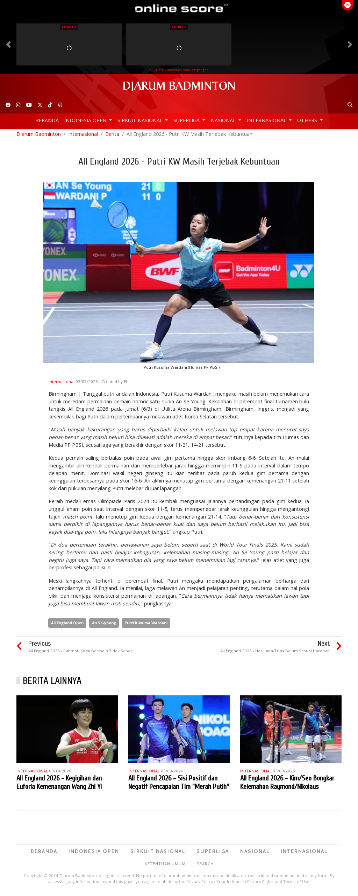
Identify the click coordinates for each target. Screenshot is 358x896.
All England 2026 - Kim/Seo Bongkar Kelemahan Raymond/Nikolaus (287, 785)
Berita (112, 136)
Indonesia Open (86, 120)
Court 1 (69, 27)
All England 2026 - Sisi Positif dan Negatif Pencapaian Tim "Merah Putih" (178, 785)
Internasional (267, 120)
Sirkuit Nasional (140, 120)
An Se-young (104, 625)
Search (205, 866)
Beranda (47, 120)
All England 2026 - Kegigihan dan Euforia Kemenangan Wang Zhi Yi (59, 785)
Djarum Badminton (38, 136)
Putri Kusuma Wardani (145, 625)
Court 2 (179, 27)
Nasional (224, 120)
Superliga (187, 120)
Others (307, 120)
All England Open (67, 625)
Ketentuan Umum (165, 866)
